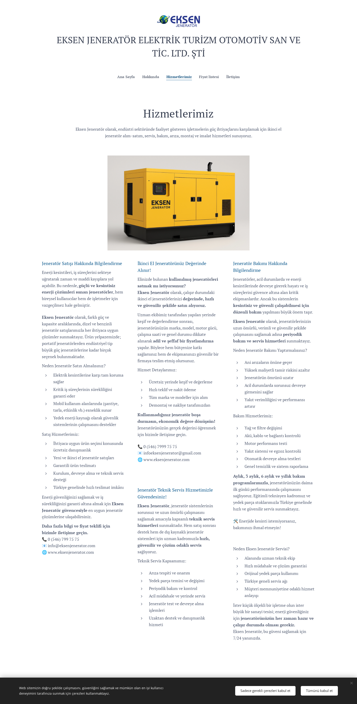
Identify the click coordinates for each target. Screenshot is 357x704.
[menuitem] (125, 76)
